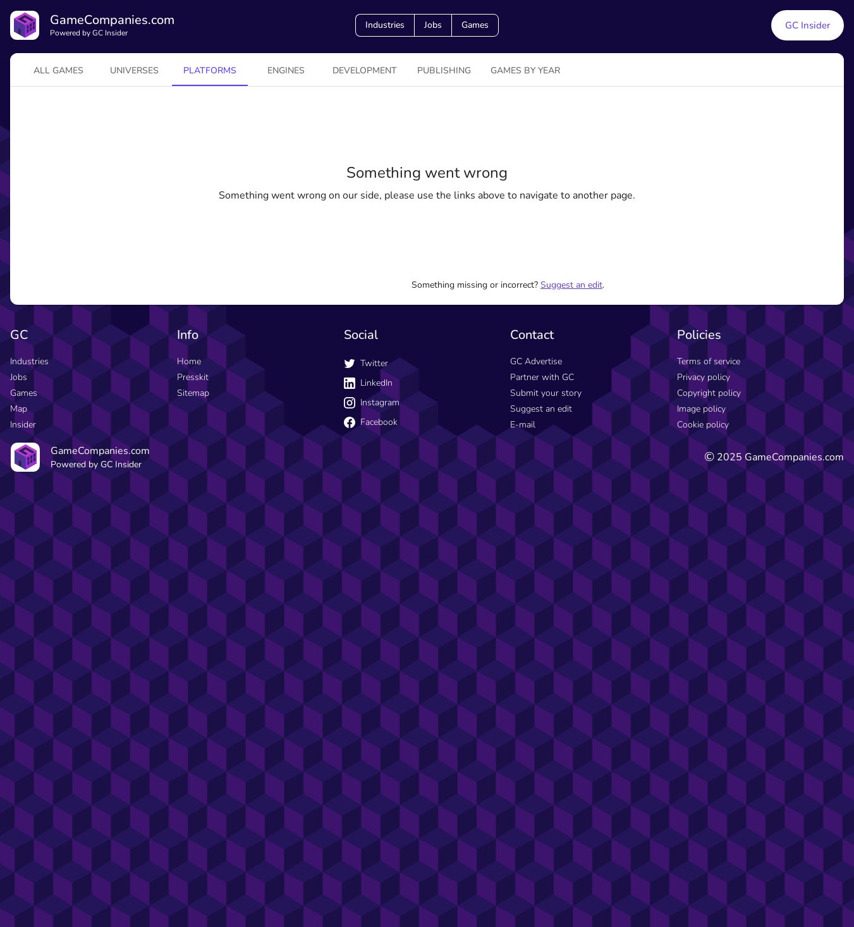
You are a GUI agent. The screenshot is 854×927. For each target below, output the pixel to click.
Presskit (193, 377)
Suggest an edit (571, 285)
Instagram (372, 402)
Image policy (701, 409)
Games (475, 25)
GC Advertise (536, 361)
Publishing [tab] (444, 70)
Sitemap (193, 393)
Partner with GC (542, 377)
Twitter (366, 363)
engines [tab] (286, 70)
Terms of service (708, 361)
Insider (23, 425)
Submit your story (546, 393)
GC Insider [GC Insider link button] (807, 25)
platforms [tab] (209, 70)
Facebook (371, 422)
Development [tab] (364, 70)
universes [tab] (134, 70)
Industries (385, 25)
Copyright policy (709, 393)
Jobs (433, 25)
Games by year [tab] (525, 70)
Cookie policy (703, 425)
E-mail (522, 425)
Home (189, 361)
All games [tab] (58, 70)
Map (18, 409)
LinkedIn (368, 383)
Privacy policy (703, 377)
